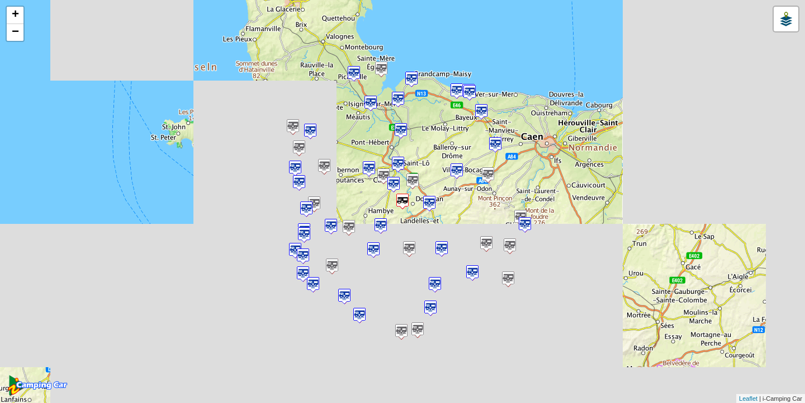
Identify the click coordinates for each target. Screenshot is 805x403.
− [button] (15, 32)
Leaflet (748, 398)
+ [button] (15, 15)
